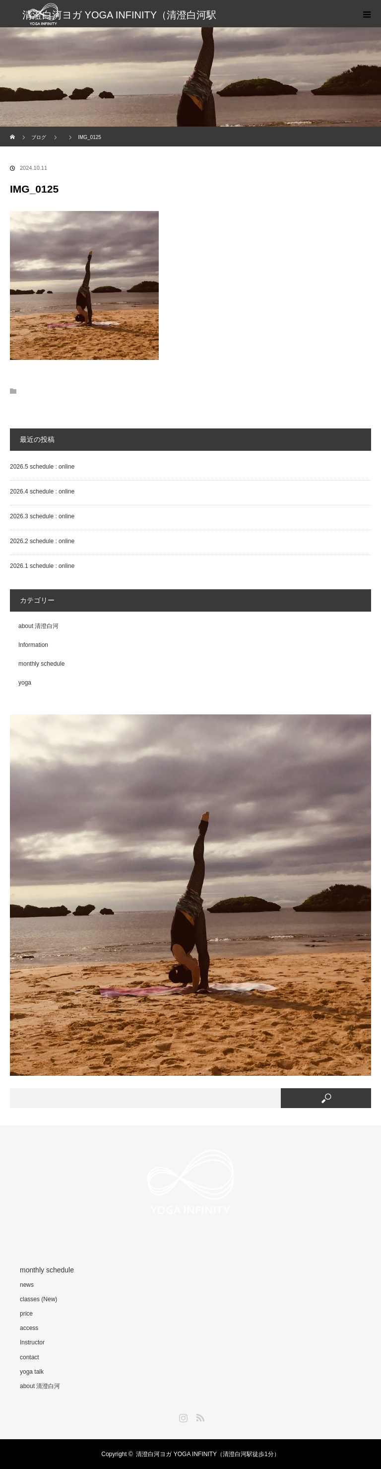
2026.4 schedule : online (42, 491)
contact (29, 1357)
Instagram (182, 1415)
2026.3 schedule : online (42, 516)
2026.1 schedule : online (42, 565)
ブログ (38, 137)
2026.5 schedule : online (42, 466)
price (26, 1313)
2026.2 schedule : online (42, 541)
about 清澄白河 (38, 626)
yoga (24, 682)
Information (33, 644)
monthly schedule (41, 663)
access (29, 1328)
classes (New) (38, 1299)
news (27, 1284)
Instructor (32, 1342)
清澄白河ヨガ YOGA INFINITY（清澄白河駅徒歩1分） (207, 1454)
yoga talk (32, 1371)
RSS (198, 1415)
